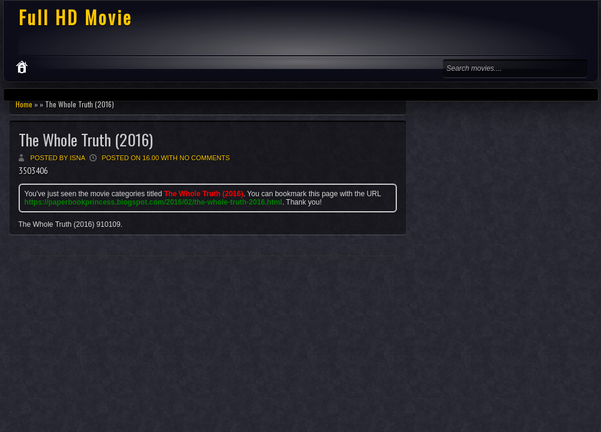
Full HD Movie (75, 17)
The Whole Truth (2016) (86, 139)
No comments (205, 157)
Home (24, 104)
